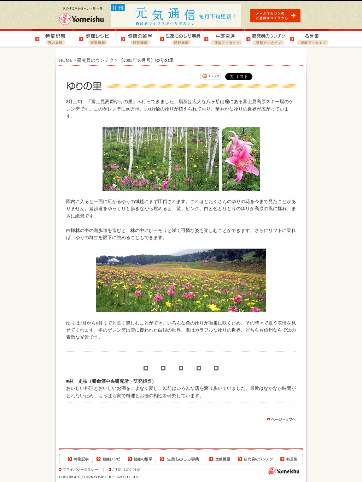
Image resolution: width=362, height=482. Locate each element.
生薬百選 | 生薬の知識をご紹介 (223, 38)
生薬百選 (219, 459)
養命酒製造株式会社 (81, 16)
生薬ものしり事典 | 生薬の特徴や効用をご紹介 (180, 38)
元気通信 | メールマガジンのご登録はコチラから (276, 16)
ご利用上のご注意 (126, 469)
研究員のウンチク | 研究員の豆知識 (265, 38)
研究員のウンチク (95, 60)
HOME (65, 60)
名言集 (289, 459)
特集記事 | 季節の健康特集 (53, 38)
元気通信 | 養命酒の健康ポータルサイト (176, 15)
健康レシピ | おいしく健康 (95, 38)
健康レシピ (108, 459)
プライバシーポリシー (80, 469)
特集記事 (76, 459)
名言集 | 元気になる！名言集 (307, 38)
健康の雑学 (140, 459)
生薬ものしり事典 (180, 459)
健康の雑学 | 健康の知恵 (138, 38)
